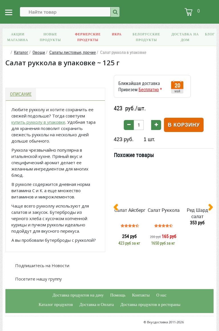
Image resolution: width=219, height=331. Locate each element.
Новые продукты (50, 37)
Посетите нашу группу (38, 279)
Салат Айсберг (129, 210)
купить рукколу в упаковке (38, 122)
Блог (210, 34)
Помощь (117, 295)
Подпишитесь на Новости (41, 265)
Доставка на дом (185, 37)
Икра (116, 34)
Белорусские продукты (146, 37)
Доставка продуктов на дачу (78, 295)
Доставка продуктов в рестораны (150, 304)
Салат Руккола (164, 210)
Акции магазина (17, 37)
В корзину (184, 125)
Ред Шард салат (197, 213)
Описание (21, 94)
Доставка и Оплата (97, 304)
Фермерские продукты (88, 37)
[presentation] (118, 208)
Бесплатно (149, 89)
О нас (161, 295)
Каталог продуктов (55, 304)
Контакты (141, 295)
